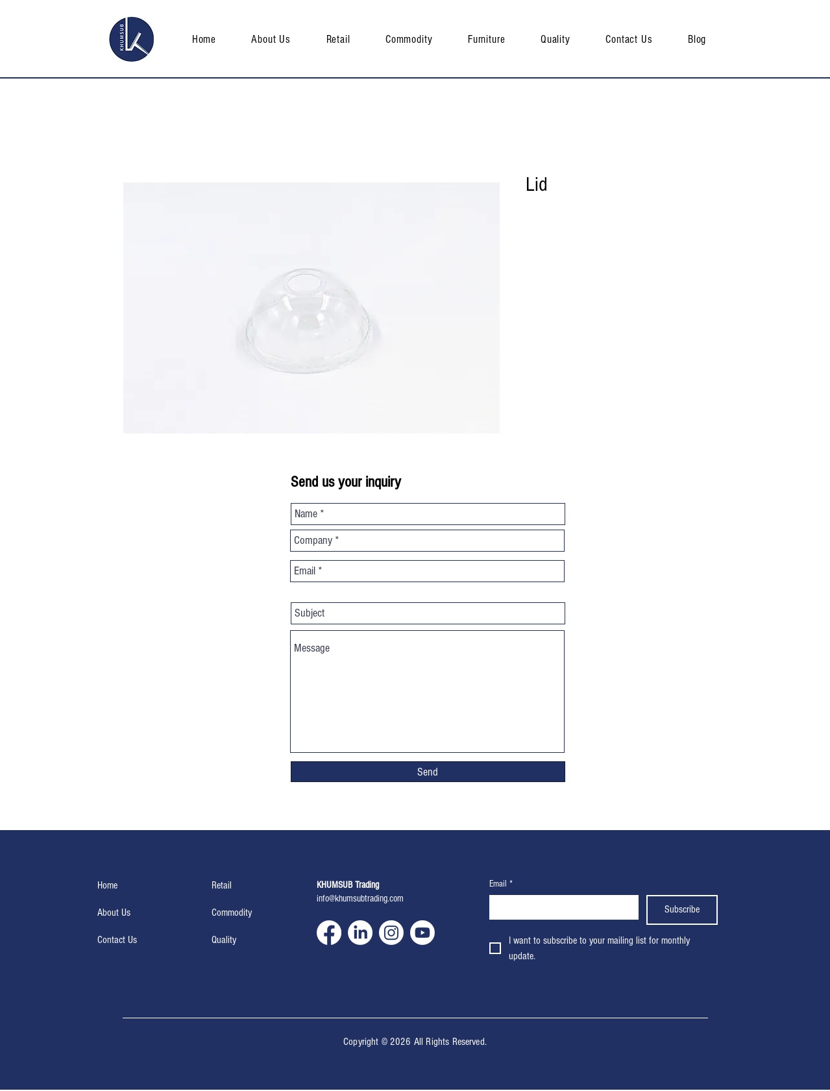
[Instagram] (391, 932)
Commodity (232, 912)
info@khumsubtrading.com (360, 898)
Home (107, 885)
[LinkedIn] (360, 932)
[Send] (428, 771)
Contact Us (117, 940)
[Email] (560, 906)
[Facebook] (329, 932)
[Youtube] (422, 932)
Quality (224, 940)
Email (501, 884)
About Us (113, 912)
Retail (222, 885)
